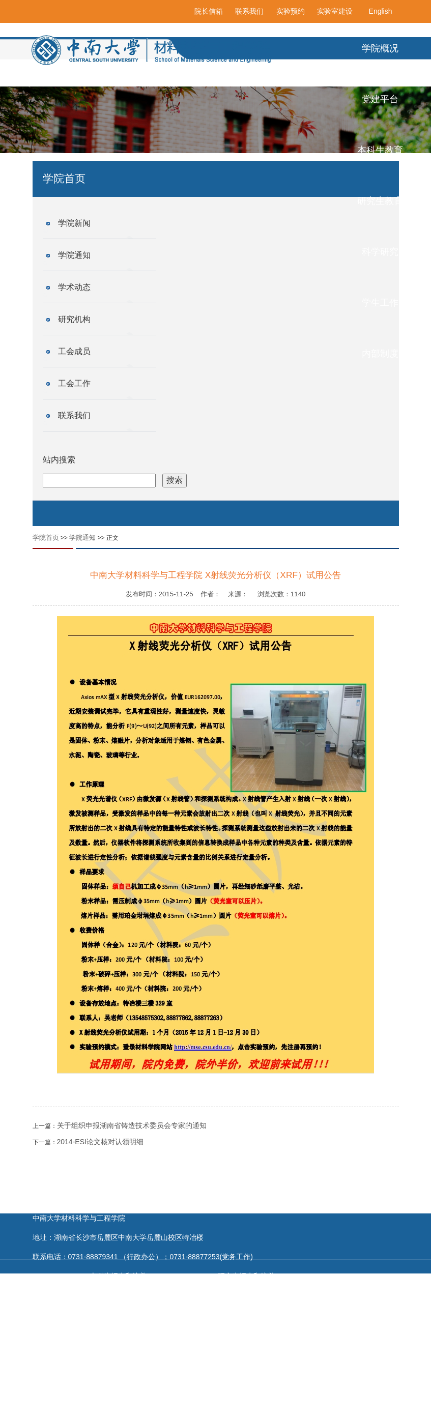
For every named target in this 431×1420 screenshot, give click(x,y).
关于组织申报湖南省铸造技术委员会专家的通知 (132, 1125)
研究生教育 (380, 201)
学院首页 (46, 537)
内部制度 (380, 354)
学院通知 (74, 255)
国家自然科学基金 (128, 1391)
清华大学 (63, 1410)
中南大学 (177, 1410)
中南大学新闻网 (232, 1410)
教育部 (183, 1391)
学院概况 (380, 48)
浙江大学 (114, 1410)
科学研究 (380, 252)
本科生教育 (380, 150)
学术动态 (74, 287)
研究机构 (74, 319)
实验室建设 (335, 11)
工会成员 (74, 351)
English (380, 11)
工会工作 (74, 383)
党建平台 (380, 99)
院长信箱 (208, 11)
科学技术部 (66, 1391)
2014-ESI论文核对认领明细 (100, 1142)
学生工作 (380, 303)
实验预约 (290, 11)
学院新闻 (74, 223)
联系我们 (249, 11)
